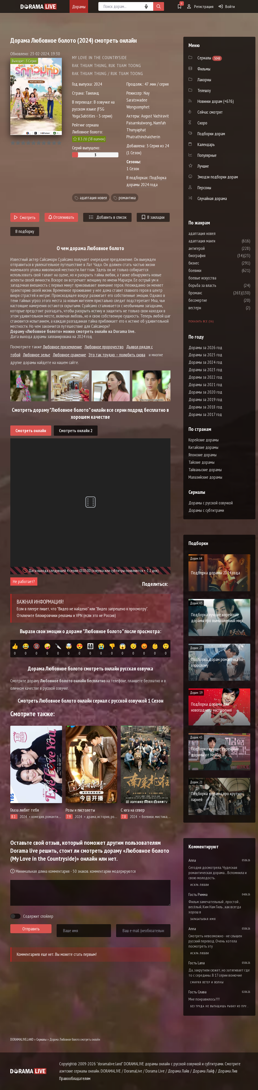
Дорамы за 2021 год (205, 384)
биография (212, 255)
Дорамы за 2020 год (205, 392)
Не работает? (24, 581)
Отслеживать (61, 217)
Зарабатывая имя (203, 919)
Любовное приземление (62, 347)
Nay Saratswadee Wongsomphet (138, 100)
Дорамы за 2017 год (205, 414)
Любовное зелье (36, 355)
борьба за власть (217, 285)
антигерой (212, 248)
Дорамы (78, 7)
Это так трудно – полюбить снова (117, 355)
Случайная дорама (212, 198)
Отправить (31, 929)
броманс (210, 293)
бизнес (209, 263)
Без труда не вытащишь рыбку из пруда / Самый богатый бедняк (220, 1006)
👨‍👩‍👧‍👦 (90, 649)
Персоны (204, 187)
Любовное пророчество (104, 347)
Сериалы (41, 1039)
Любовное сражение (69, 355)
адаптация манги (217, 241)
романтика (127, 198)
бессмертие (213, 300)
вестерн (210, 308)
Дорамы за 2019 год (205, 399)
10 (59, 143)
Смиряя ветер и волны (207, 982)
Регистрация (200, 6)
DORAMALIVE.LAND (21, 1039)
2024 (98, 84)
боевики (210, 270)
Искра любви (199, 885)
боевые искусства (217, 278)
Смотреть (25, 217)
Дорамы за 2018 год (205, 407)
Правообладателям (74, 1078)
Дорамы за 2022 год (205, 377)
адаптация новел (93, 198)
